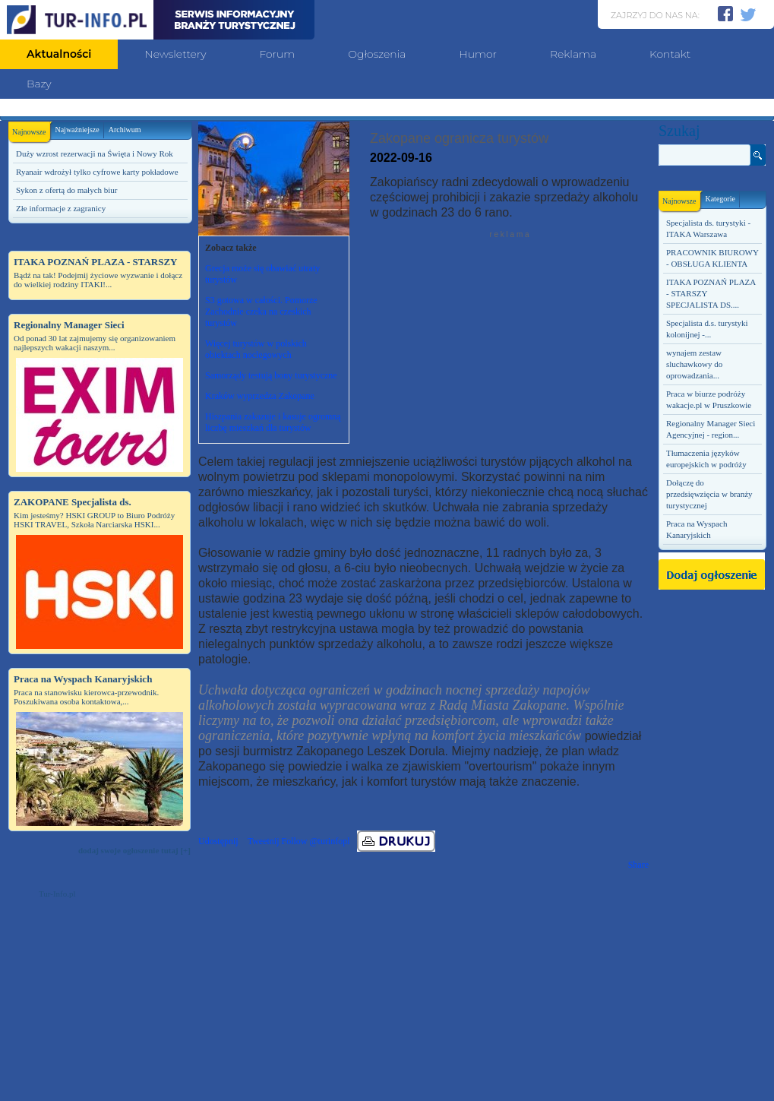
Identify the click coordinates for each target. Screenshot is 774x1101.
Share (638, 864)
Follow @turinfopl (315, 841)
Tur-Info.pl (57, 893)
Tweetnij (264, 841)
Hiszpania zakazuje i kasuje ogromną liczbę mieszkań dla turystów (273, 422)
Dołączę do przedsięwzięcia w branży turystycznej (709, 494)
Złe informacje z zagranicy (61, 208)
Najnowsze (31, 129)
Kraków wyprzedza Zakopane (259, 396)
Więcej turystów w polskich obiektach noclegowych (256, 349)
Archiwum (125, 129)
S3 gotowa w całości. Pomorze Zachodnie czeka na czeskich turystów (261, 311)
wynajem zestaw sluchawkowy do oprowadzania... (694, 364)
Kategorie (720, 199)
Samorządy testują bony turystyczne (271, 375)
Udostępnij (218, 841)
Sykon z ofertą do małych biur (67, 190)
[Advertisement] (99, 1004)
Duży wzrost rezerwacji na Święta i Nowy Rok (94, 153)
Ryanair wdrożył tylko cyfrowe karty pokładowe (97, 171)
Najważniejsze (77, 129)
